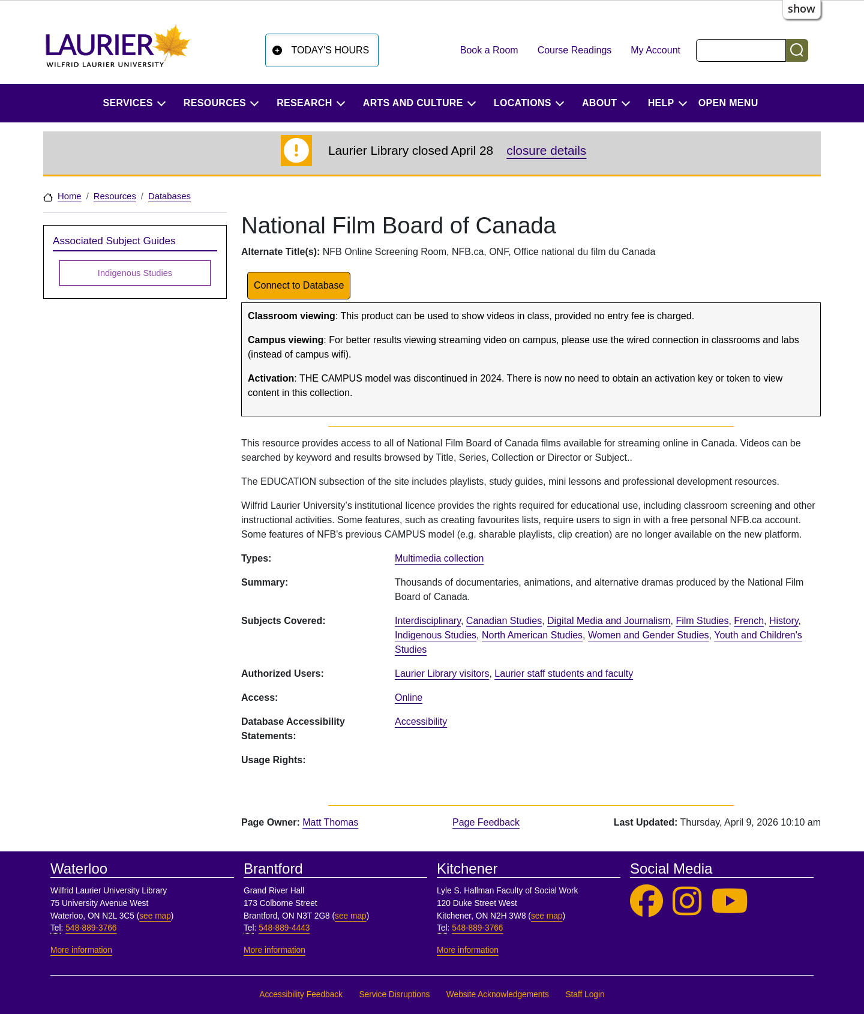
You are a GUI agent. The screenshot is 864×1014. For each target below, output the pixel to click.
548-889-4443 (284, 927)
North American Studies (532, 635)
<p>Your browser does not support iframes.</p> (605, 765)
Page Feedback (486, 822)
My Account (655, 50)
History (784, 621)
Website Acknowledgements (497, 994)
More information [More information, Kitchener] (468, 950)
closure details (546, 150)
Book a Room (489, 50)
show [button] (801, 8)
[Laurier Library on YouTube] (729, 901)
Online (408, 697)
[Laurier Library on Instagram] (687, 901)
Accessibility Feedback (301, 994)
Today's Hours (331, 50)
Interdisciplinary (428, 621)
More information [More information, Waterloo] (81, 950)
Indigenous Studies (435, 635)
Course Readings (575, 50)
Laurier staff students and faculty (563, 673)
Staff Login (584, 994)
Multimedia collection (439, 558)
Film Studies (702, 621)
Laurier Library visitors (442, 673)
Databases (169, 196)
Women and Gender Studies (648, 635)
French (749, 621)
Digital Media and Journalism (608, 621)
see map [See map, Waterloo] (155, 915)
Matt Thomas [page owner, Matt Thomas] (330, 822)
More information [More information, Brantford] (274, 950)
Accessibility (421, 721)
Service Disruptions (394, 994)
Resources (115, 196)
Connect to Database (299, 285)
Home (70, 196)
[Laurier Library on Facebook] (646, 901)
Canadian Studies (504, 621)
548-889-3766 (90, 927)
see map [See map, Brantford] (351, 915)
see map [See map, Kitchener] (547, 915)
